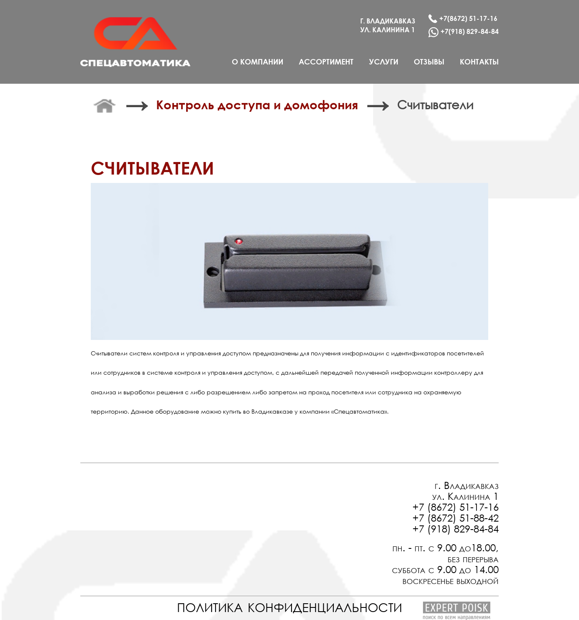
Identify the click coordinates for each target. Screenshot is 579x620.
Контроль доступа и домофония (257, 104)
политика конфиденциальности (289, 605)
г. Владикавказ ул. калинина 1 (387, 25)
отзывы (429, 61)
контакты (479, 61)
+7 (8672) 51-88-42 (455, 517)
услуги (383, 61)
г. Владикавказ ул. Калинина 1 (465, 490)
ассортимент (326, 61)
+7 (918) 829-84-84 (455, 528)
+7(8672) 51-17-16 (462, 18)
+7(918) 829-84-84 (463, 32)
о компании (257, 61)
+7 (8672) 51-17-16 (455, 506)
